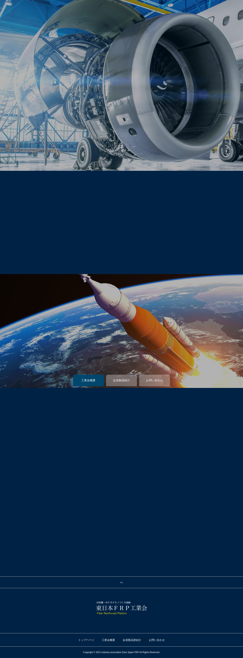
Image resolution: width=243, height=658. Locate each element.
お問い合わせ (157, 639)
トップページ (86, 639)
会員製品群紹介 (132, 639)
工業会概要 (108, 639)
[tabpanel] (121, 85)
